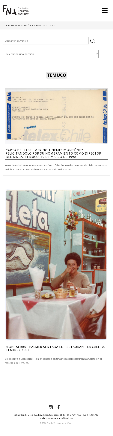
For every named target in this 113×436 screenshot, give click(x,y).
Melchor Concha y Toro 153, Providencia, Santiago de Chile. (39, 415)
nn (51, 54)
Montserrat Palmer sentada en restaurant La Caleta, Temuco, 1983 (55, 348)
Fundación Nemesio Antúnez (15, 13)
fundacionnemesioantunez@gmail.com (56, 418)
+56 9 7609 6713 (90, 415)
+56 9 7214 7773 (73, 415)
